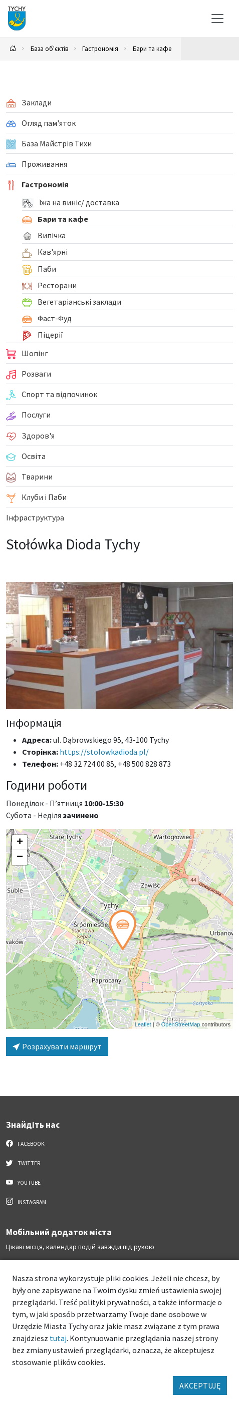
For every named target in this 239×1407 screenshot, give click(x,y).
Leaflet (143, 1024)
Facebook (25, 1143)
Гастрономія (100, 48)
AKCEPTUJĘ (199, 1386)
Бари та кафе (152, 48)
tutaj (58, 1338)
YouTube (23, 1182)
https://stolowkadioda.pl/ (104, 752)
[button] (122, 930)
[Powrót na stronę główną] (13, 48)
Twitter (23, 1162)
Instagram (26, 1201)
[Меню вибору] (217, 18)
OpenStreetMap (180, 1024)
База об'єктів (49, 48)
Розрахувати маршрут (57, 1046)
